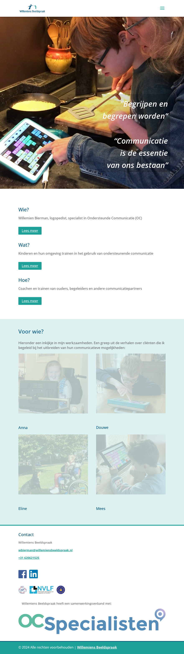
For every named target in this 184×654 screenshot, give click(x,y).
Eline (22, 508)
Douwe (102, 427)
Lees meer (30, 230)
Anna (23, 427)
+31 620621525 (28, 558)
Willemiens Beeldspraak (97, 647)
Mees (100, 508)
